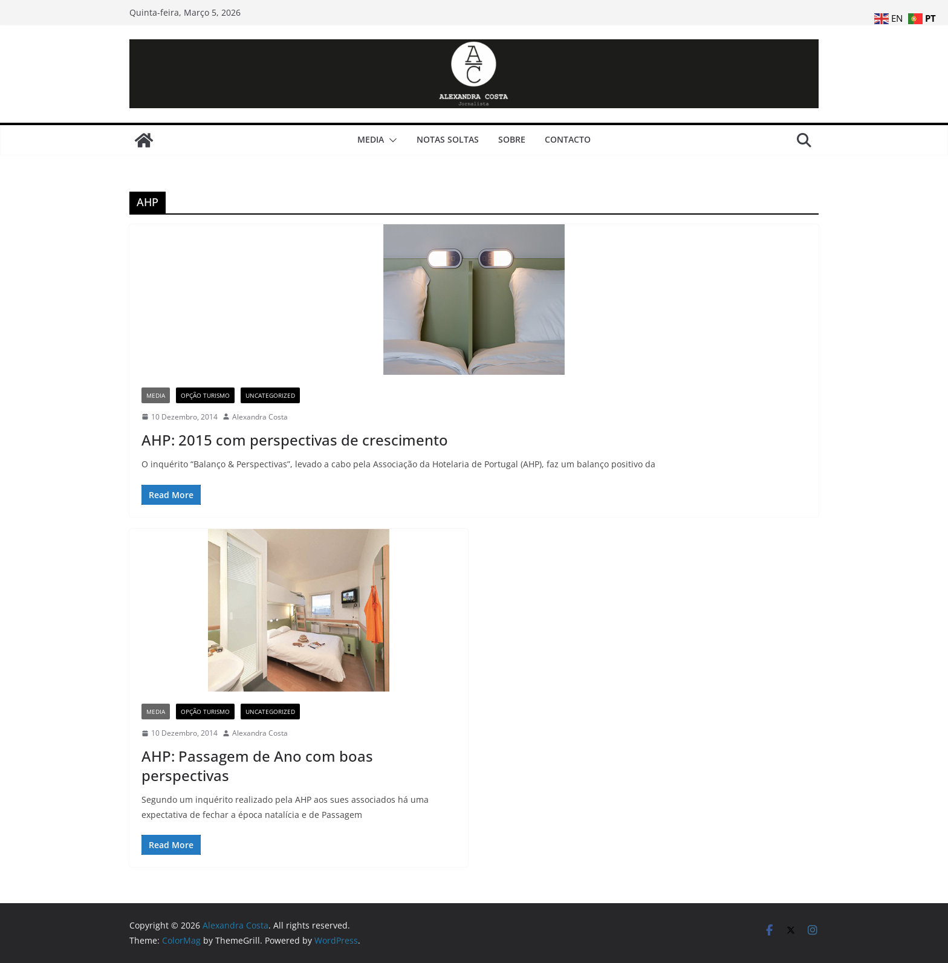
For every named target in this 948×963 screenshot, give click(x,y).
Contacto (568, 139)
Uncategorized (270, 395)
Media (370, 139)
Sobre (511, 139)
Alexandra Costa (260, 417)
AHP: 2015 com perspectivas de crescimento (294, 440)
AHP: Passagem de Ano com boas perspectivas (257, 765)
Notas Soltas (448, 139)
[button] (390, 140)
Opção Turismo (205, 395)
